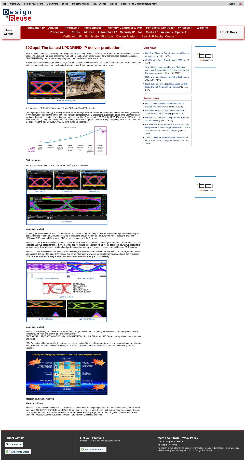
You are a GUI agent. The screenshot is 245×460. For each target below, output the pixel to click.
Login (232, 4)
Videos (113, 4)
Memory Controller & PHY (125, 27)
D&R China (52, 4)
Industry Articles (80, 4)
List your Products (93, 449)
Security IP (127, 32)
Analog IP (54, 27)
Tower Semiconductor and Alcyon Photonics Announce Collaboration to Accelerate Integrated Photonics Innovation (167, 70)
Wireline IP (204, 27)
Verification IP (72, 36)
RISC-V (75, 32)
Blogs (65, 4)
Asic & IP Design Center (158, 36)
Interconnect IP (94, 27)
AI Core (89, 32)
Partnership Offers (17, 451)
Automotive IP (107, 32)
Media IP (152, 32)
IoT (140, 32)
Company (15, 4)
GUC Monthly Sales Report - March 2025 (163, 60)
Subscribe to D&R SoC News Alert (138, 4)
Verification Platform (99, 36)
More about (178, 438)
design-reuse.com (33, 4)
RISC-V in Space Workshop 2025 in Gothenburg (167, 77)
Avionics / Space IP (174, 32)
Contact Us (13, 444)
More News (150, 48)
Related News (151, 98)
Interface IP (72, 27)
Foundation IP (35, 27)
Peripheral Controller (160, 27)
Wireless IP (185, 27)
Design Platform (127, 36)
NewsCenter (8, 32)
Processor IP (58, 32)
